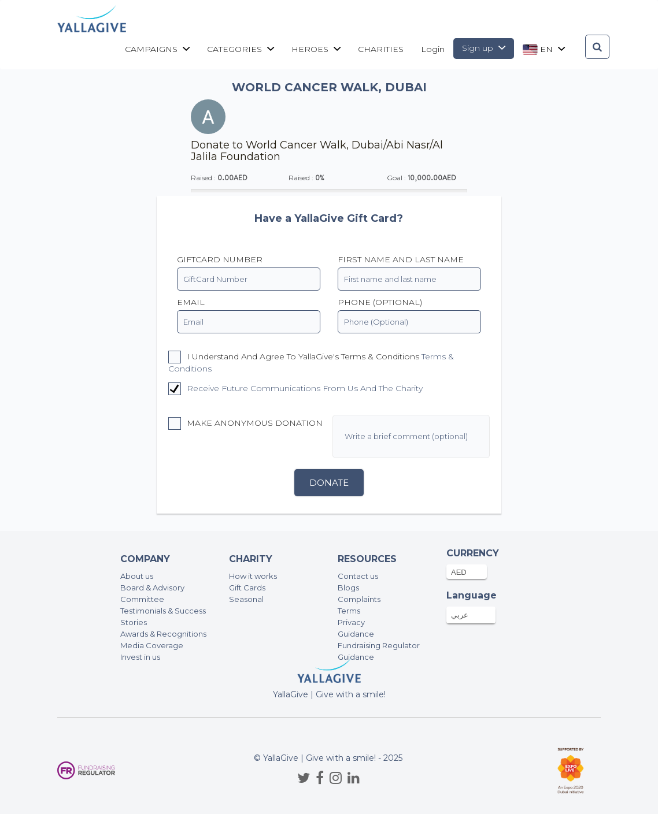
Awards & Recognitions (163, 633)
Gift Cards (247, 587)
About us (136, 576)
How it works (253, 576)
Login (433, 49)
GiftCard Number (220, 259)
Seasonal (246, 599)
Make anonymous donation (245, 423)
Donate (329, 482)
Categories (240, 49)
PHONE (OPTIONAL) (380, 302)
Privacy (351, 622)
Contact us (358, 576)
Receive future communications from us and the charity (305, 388)
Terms (349, 610)
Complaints (359, 599)
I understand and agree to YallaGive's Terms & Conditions (311, 362)
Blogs (348, 587)
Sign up (483, 48)
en (544, 49)
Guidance (356, 633)
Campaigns (157, 49)
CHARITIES (381, 49)
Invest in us (140, 656)
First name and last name (401, 259)
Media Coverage (151, 645)
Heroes (316, 49)
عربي (459, 614)
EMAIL (191, 302)
